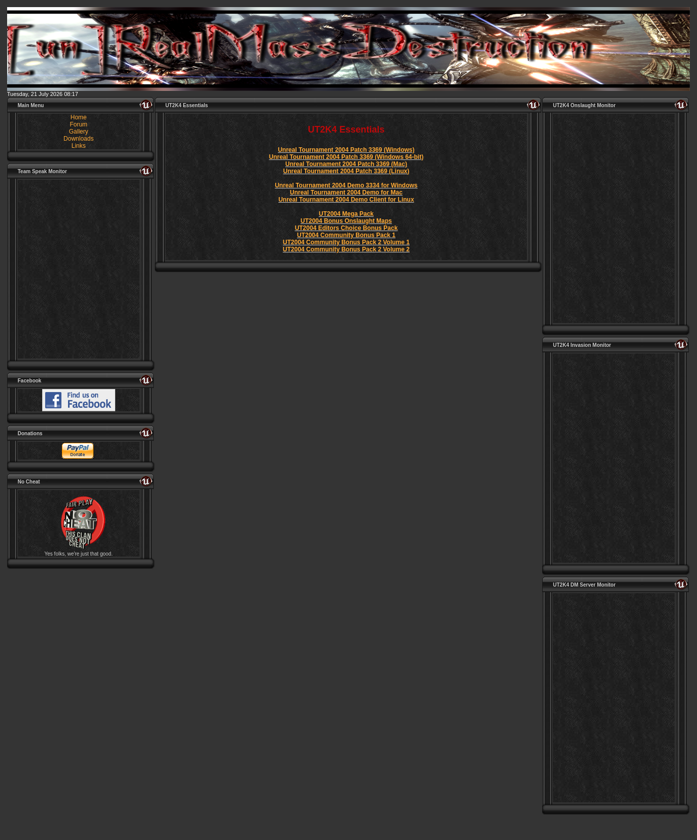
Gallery (78, 131)
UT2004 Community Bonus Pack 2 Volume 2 (346, 249)
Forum (78, 124)
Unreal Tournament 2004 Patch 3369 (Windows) (346, 149)
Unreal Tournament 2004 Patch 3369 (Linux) (346, 171)
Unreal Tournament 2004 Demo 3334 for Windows (346, 185)
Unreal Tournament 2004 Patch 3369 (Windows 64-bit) (346, 156)
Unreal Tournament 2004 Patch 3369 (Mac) (346, 164)
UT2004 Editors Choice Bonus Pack (346, 228)
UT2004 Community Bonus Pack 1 (346, 235)
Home (79, 117)
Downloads (78, 138)
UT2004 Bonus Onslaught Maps (346, 220)
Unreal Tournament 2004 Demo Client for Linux (346, 199)
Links (79, 145)
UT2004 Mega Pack (346, 213)
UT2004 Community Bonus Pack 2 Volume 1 (346, 242)
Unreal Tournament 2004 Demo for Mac (346, 192)
